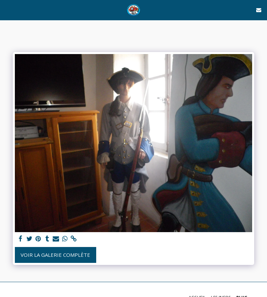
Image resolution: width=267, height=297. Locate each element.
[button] (7, 10)
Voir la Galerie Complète (55, 254)
